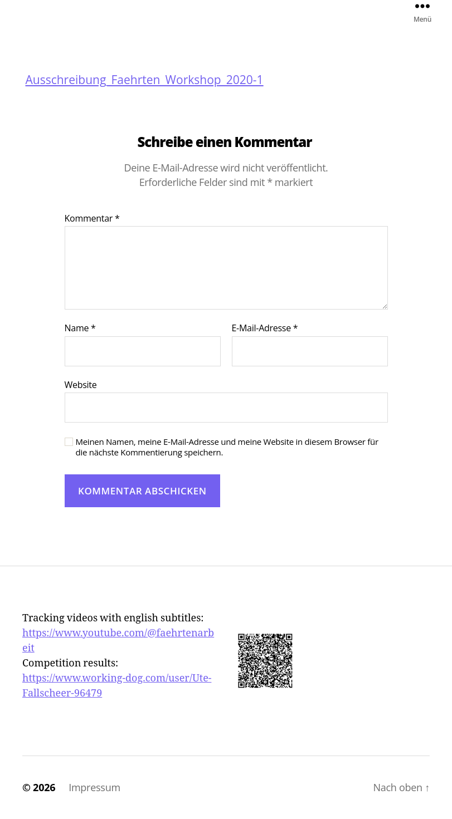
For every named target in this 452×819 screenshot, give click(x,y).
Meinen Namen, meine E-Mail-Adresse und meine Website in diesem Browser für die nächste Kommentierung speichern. (227, 447)
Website (81, 384)
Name (80, 328)
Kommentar (92, 219)
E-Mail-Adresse (265, 328)
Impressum (94, 787)
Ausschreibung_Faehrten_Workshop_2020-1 (145, 80)
